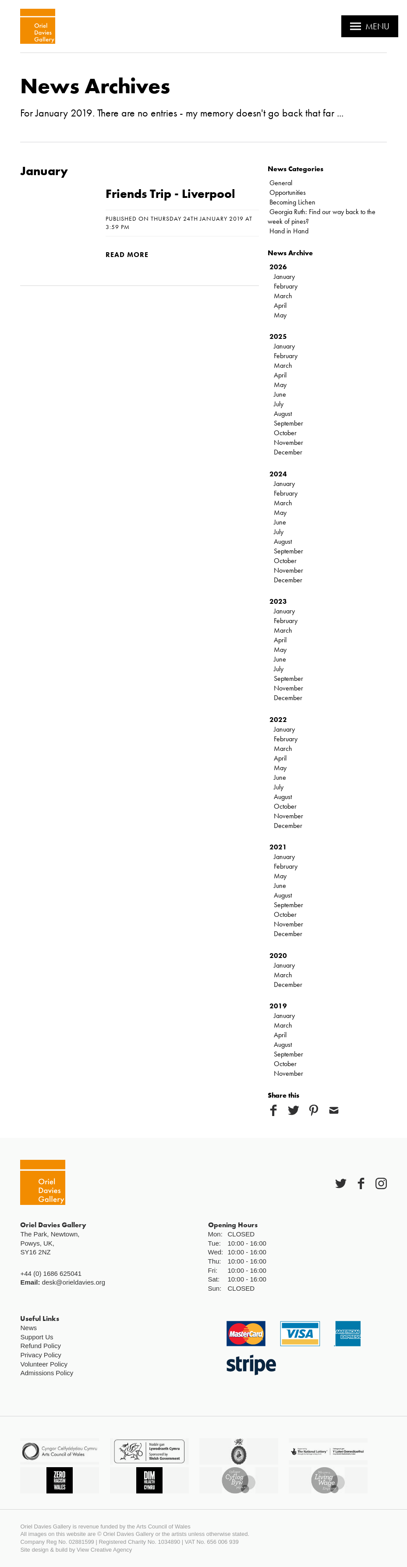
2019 (278, 1006)
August (283, 413)
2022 (278, 719)
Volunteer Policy (43, 1364)
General (280, 182)
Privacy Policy (40, 1355)
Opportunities (287, 192)
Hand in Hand (288, 231)
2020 (278, 955)
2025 (278, 336)
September (288, 423)
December (288, 452)
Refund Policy (40, 1345)
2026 (278, 266)
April (280, 305)
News (28, 1327)
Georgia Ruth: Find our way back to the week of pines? (321, 216)
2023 (278, 601)
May (280, 315)
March (283, 295)
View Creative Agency (104, 1549)
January (284, 276)
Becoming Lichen (292, 202)
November (288, 442)
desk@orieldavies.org (73, 1282)
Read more (127, 254)
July (278, 403)
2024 (278, 474)
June (280, 394)
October (285, 432)
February (285, 286)
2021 (278, 847)
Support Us (36, 1337)
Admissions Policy (46, 1373)
